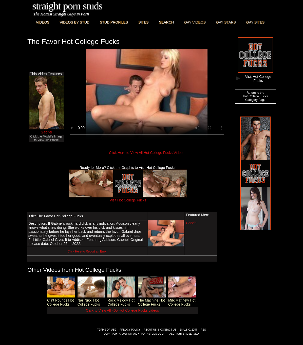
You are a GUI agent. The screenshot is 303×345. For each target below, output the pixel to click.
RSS (203, 329)
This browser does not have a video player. (147, 94)
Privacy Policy (130, 329)
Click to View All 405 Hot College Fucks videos (122, 310)
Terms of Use (106, 329)
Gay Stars (226, 22)
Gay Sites (255, 22)
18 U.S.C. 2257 (188, 329)
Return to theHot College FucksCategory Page (255, 96)
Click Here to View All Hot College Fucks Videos (146, 153)
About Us (150, 329)
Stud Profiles (114, 22)
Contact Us (168, 329)
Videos (42, 22)
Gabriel (46, 132)
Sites (143, 22)
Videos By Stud (74, 22)
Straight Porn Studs (67, 6)
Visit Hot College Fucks (128, 198)
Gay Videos (195, 22)
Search (166, 22)
